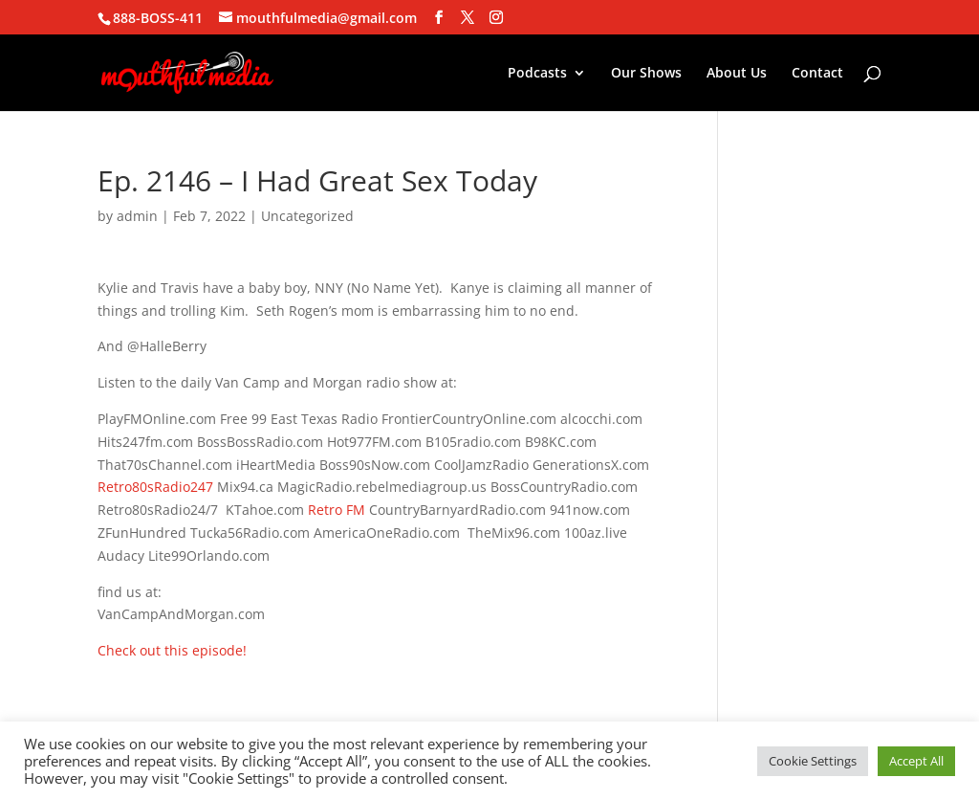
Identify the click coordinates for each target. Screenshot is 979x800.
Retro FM (336, 509)
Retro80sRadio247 (155, 487)
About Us (737, 73)
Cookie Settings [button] (813, 760)
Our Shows (646, 73)
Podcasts (537, 73)
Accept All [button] (916, 760)
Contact (817, 73)
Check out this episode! (172, 650)
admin (137, 216)
